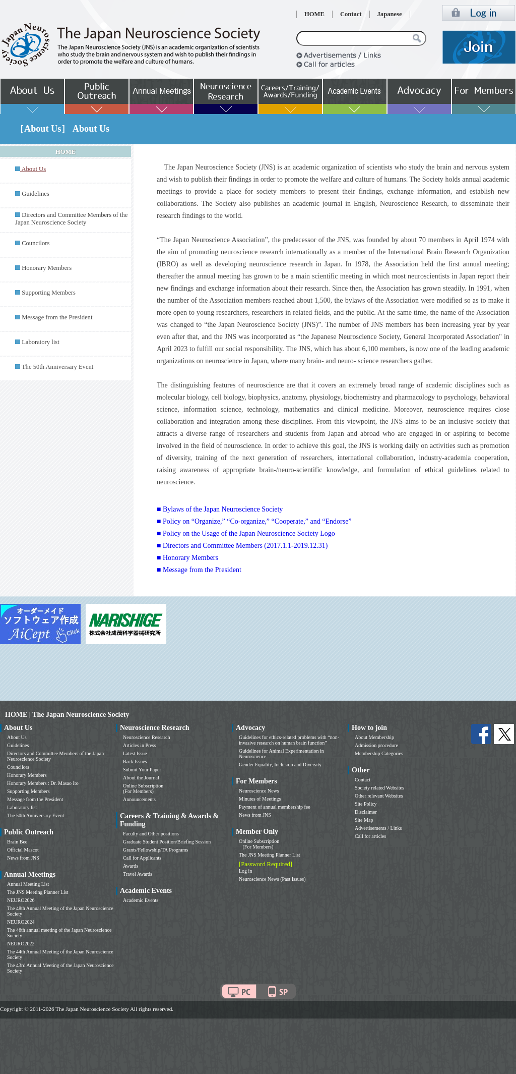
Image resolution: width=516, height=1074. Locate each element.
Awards (130, 866)
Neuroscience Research (146, 737)
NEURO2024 (20, 922)
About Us (17, 737)
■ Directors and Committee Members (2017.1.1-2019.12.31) (242, 545)
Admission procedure (376, 745)
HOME (314, 14)
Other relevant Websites (379, 796)
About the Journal (141, 777)
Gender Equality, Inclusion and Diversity (280, 764)
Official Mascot (23, 850)
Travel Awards (137, 874)
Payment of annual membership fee (274, 807)
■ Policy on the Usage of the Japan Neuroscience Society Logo (246, 533)
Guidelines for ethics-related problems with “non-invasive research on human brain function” (289, 740)
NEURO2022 (20, 943)
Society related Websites (379, 787)
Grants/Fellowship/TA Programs (155, 850)
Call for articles (370, 836)
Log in (245, 871)
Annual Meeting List (28, 884)
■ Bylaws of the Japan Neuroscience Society (220, 509)
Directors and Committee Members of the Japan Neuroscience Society (71, 218)
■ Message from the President (199, 570)
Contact (351, 14)
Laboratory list (40, 342)
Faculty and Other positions (151, 833)
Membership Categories (379, 753)
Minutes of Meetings (260, 799)
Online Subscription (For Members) (143, 788)
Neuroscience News (259, 791)
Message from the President (57, 317)
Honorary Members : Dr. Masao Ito (43, 783)
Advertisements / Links (378, 828)
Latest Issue (135, 753)
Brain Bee (17, 841)
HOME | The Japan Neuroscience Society (67, 714)
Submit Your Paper (142, 769)
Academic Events (140, 900)
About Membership (374, 737)
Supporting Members (49, 292)
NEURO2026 (20, 900)
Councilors (35, 243)
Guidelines (35, 193)
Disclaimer (366, 812)
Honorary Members (47, 267)
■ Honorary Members (187, 557)
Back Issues (135, 761)
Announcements (139, 799)
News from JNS (23, 858)
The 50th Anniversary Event (57, 366)
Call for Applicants (142, 858)
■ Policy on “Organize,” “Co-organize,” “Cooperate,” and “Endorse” (254, 521)
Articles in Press (139, 745)
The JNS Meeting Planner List (38, 892)
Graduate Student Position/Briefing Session (167, 841)
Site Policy (366, 804)
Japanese (389, 14)
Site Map (364, 820)
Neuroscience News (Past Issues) (272, 879)
